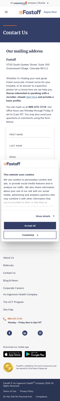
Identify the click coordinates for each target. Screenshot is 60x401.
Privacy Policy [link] (26, 391)
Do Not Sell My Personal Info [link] (17, 396)
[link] (30, 12)
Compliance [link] (41, 396)
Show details (43, 216)
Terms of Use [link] (9, 391)
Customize (30, 235)
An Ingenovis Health (23, 383)
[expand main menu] (6, 12)
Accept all (30, 225)
